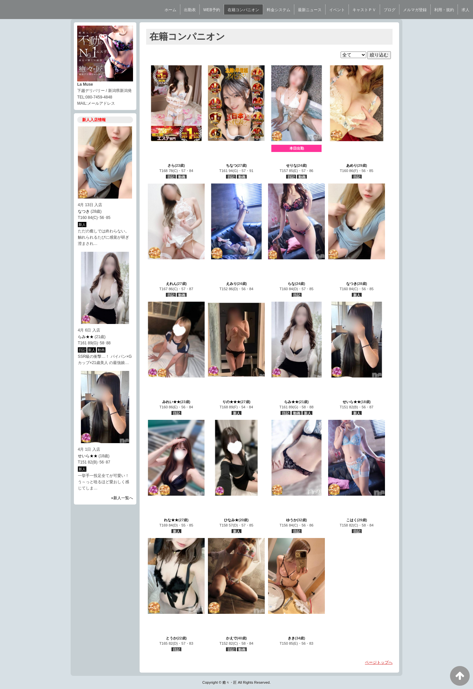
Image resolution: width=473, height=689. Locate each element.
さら (171, 165)
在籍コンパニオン (243, 10)
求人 (465, 10)
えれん (171, 284)
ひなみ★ (231, 520)
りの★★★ (231, 402)
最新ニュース (310, 10)
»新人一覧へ (122, 498)
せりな (291, 165)
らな (291, 284)
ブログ (389, 10)
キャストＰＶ (364, 10)
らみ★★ (86, 336)
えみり (231, 284)
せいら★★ (88, 456)
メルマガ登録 (415, 10)
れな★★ (171, 520)
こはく (351, 520)
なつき (84, 211)
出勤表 (190, 10)
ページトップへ (379, 662)
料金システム (278, 10)
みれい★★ (171, 402)
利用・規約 (444, 10)
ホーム (170, 10)
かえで (231, 638)
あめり (351, 165)
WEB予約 (211, 10)
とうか (171, 638)
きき (291, 638)
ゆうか (291, 520)
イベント (337, 10)
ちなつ (231, 165)
